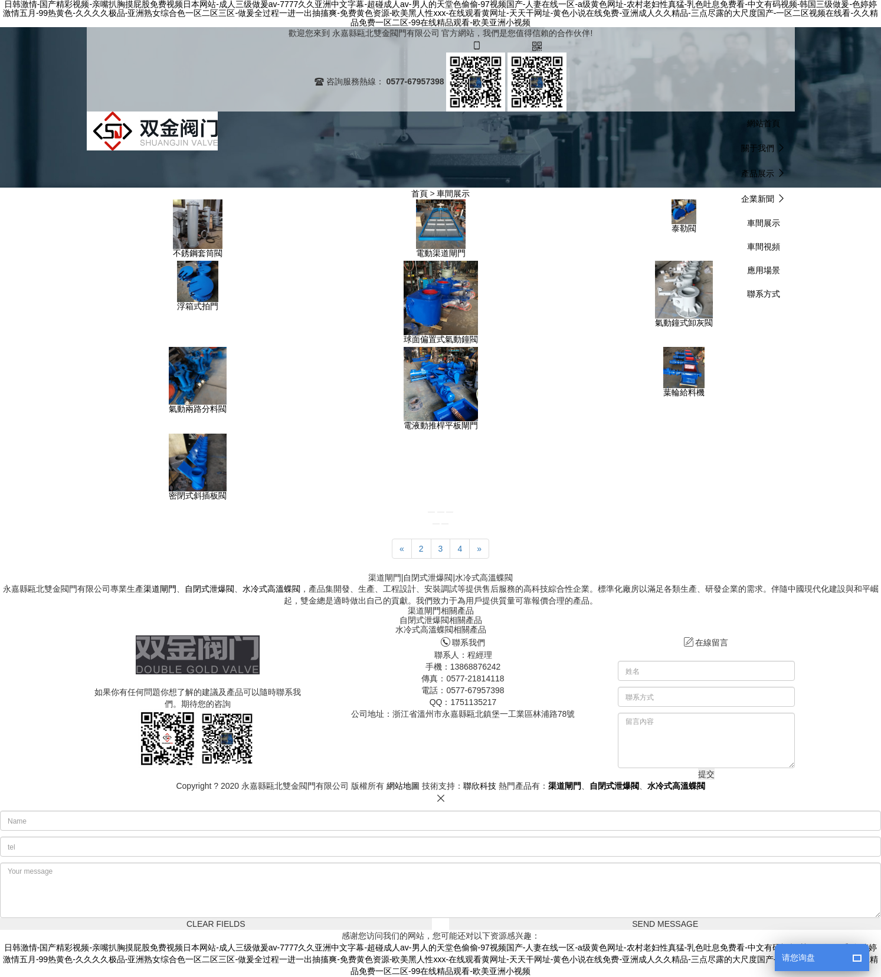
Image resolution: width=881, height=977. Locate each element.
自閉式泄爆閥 (209, 589)
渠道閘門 (159, 589)
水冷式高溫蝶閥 (271, 589)
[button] (763, 147)
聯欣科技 (479, 786)
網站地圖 (403, 786)
